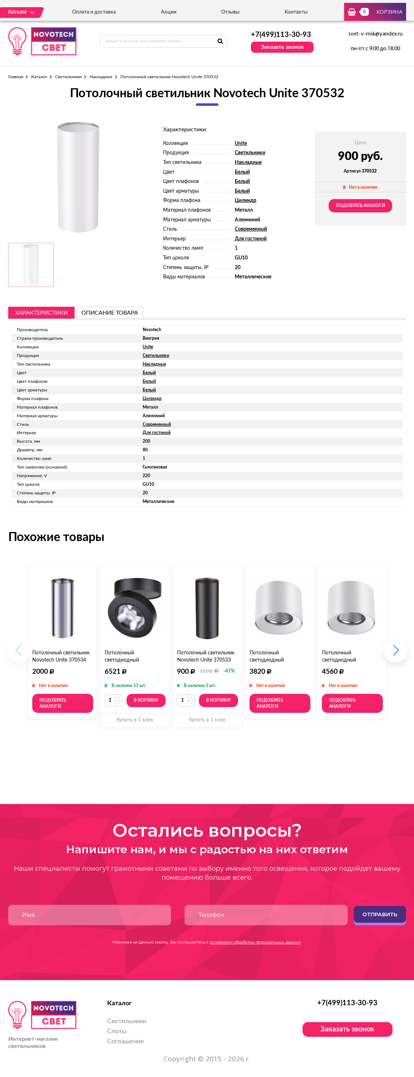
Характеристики (41, 313)
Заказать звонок (282, 47)
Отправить (379, 914)
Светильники (68, 77)
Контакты (296, 12)
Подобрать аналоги (360, 205)
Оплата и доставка (94, 12)
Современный (251, 229)
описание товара (109, 313)
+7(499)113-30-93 (281, 34)
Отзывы (230, 12)
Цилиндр (245, 200)
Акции (168, 12)
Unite (241, 143)
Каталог (39, 77)
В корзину (146, 700)
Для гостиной (251, 238)
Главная (15, 77)
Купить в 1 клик (134, 720)
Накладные (101, 77)
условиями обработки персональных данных (255, 942)
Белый (242, 172)
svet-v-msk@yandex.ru (375, 34)
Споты (117, 1031)
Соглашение (125, 1041)
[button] (395, 654)
